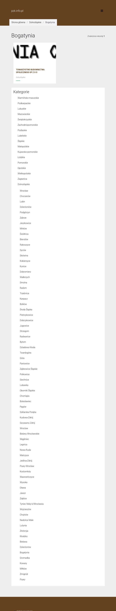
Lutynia (23, 525)
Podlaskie (22, 130)
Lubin (22, 201)
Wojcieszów (25, 509)
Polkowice (25, 374)
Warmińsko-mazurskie (28, 98)
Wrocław (24, 190)
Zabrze (23, 217)
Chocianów (25, 196)
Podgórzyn (25, 212)
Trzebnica (24, 293)
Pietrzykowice (26, 315)
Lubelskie (22, 135)
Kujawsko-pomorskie (28, 152)
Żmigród (24, 574)
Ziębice (23, 498)
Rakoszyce (25, 244)
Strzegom (24, 331)
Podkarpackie (24, 103)
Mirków (23, 228)
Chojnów (24, 514)
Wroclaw (24, 428)
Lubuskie (22, 108)
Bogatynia (24, 552)
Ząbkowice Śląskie (28, 369)
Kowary (23, 563)
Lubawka (24, 385)
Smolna (23, 282)
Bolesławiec (25, 401)
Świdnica (24, 234)
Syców (23, 250)
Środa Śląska (26, 309)
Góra (22, 358)
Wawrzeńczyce (27, 477)
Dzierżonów (25, 547)
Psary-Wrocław (27, 466)
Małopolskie (23, 146)
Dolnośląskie (35, 22)
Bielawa (23, 541)
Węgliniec (24, 439)
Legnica (23, 444)
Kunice (23, 266)
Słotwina (24, 255)
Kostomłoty (25, 471)
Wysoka (23, 482)
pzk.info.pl (17, 10)
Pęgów (23, 406)
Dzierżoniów (26, 207)
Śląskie (21, 141)
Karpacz (24, 298)
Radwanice (25, 336)
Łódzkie (21, 157)
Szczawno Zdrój (27, 423)
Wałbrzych (25, 277)
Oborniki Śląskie (27, 390)
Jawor (23, 493)
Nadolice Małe (26, 520)
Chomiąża (25, 396)
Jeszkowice (25, 223)
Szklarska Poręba (28, 412)
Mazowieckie (24, 114)
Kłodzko (24, 536)
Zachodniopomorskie (28, 125)
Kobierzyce (25, 261)
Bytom (23, 342)
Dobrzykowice (26, 320)
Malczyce (24, 455)
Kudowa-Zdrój (26, 417)
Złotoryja (24, 531)
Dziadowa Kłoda (27, 347)
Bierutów (24, 239)
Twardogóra (25, 352)
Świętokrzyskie (25, 119)
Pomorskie (23, 162)
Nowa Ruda (25, 450)
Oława (23, 487)
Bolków (23, 304)
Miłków (23, 568)
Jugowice (24, 325)
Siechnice (24, 379)
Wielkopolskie (24, 173)
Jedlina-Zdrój (26, 460)
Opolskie (22, 168)
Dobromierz (25, 271)
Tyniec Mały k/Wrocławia (32, 504)
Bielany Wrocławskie (29, 433)
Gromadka (25, 558)
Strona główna (18, 22)
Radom (23, 288)
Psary (22, 579)
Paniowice (25, 363)
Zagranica (22, 179)
